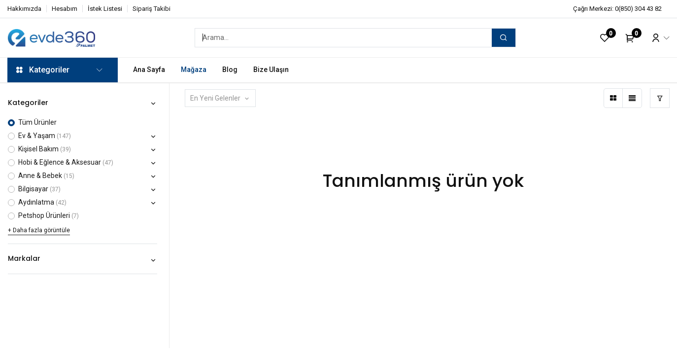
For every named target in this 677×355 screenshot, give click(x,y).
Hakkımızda (24, 8)
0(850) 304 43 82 (638, 8)
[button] (220, 98)
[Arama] (503, 38)
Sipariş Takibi (151, 8)
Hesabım (64, 8)
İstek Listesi (105, 8)
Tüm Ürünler (37, 122)
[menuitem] (149, 70)
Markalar (24, 258)
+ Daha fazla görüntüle (39, 230)
